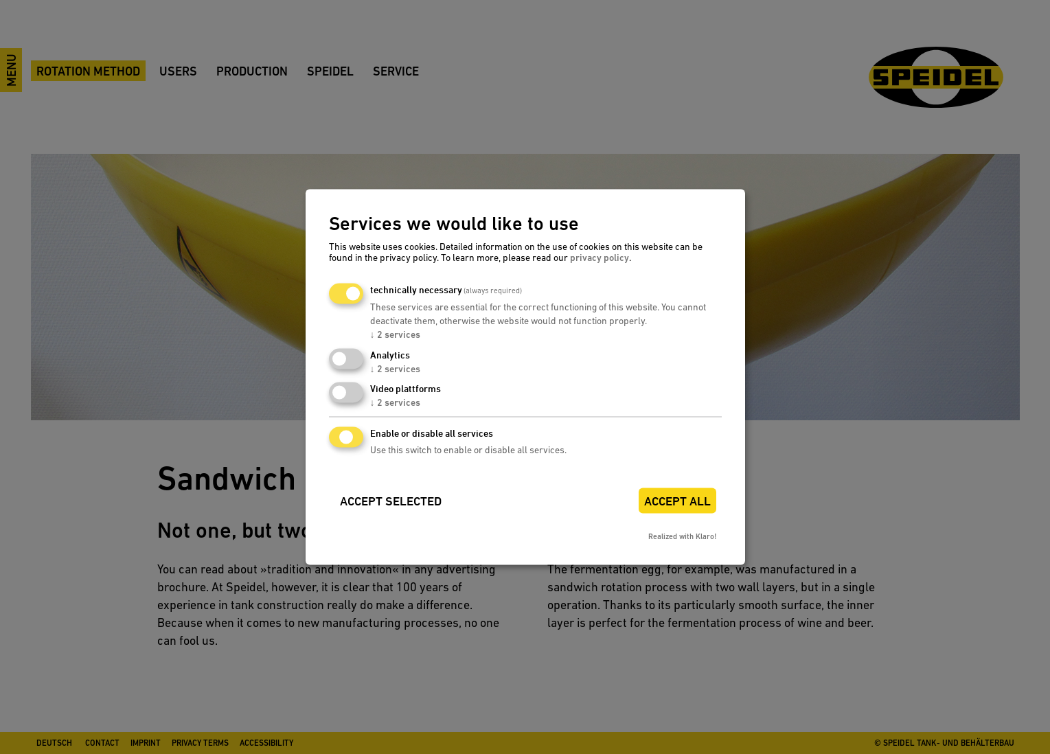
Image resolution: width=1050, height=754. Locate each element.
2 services (395, 334)
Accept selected (391, 501)
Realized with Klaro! (682, 537)
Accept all (677, 501)
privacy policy (599, 257)
